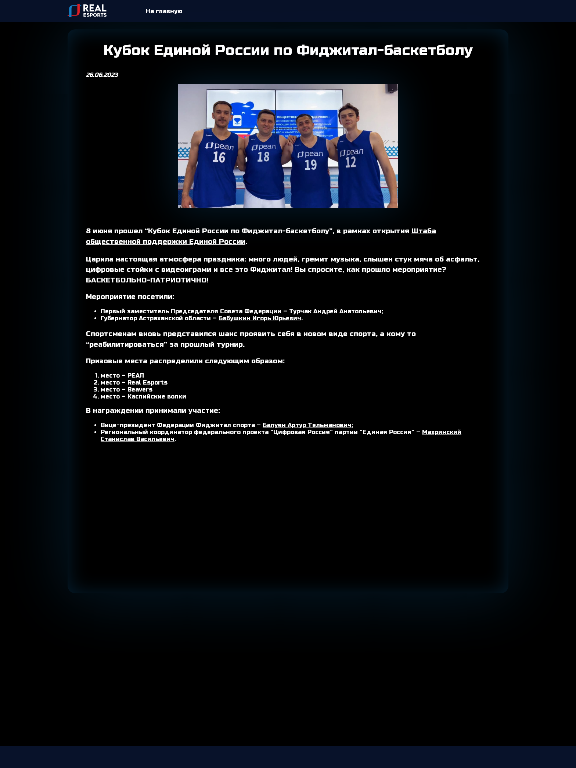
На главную (164, 11)
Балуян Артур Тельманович (307, 425)
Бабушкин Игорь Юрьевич (260, 318)
